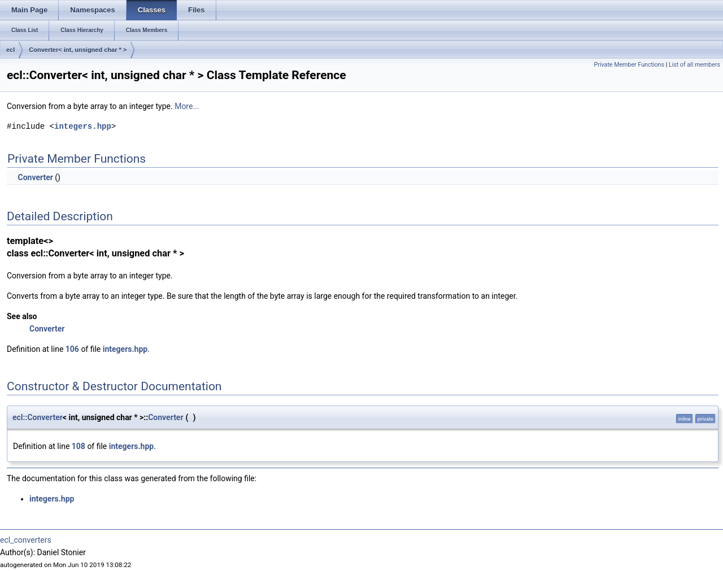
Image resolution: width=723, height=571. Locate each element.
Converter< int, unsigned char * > (78, 49)
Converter (35, 177)
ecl (10, 49)
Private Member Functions (629, 64)
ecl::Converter (37, 417)
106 (72, 349)
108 (78, 446)
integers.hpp (82, 126)
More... (187, 106)
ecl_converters (25, 539)
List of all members (694, 64)
